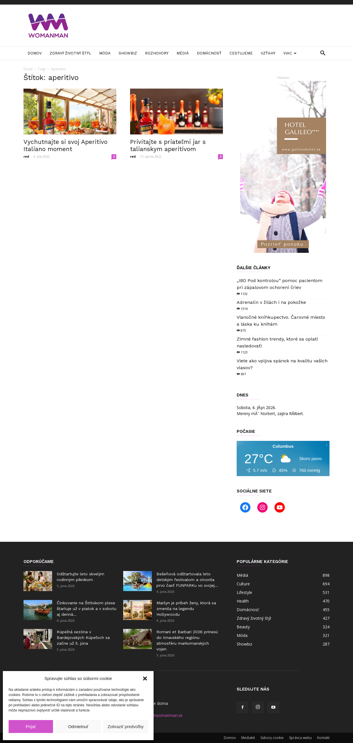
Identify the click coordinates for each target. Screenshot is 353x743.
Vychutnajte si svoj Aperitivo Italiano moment (65, 145)
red (26, 156)
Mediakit (248, 737)
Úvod (27, 69)
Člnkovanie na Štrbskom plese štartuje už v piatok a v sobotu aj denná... (86, 609)
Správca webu (300, 737)
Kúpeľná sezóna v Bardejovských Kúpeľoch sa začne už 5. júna (83, 637)
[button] (145, 678)
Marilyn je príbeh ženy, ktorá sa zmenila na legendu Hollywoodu (186, 609)
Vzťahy (268, 53)
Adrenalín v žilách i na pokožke (271, 302)
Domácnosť (209, 53)
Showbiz (128, 53)
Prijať (31, 726)
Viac (290, 53)
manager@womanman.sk (159, 715)
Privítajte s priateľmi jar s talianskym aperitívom (168, 145)
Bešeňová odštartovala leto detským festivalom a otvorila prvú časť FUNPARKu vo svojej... (187, 580)
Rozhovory (156, 53)
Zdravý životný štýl (70, 53)
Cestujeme (241, 53)
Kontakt (323, 737)
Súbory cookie (272, 737)
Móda (105, 53)
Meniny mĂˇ (256, 413)
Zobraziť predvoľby (125, 726)
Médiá (182, 53)
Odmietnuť (78, 726)
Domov (35, 53)
